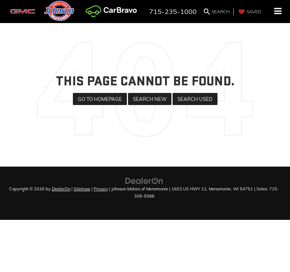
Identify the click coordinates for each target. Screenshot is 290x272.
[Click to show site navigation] (278, 11)
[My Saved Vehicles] (249, 11)
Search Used (195, 99)
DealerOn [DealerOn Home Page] (61, 189)
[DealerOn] (144, 180)
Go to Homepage (100, 99)
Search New (150, 99)
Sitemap (82, 189)
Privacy (101, 189)
